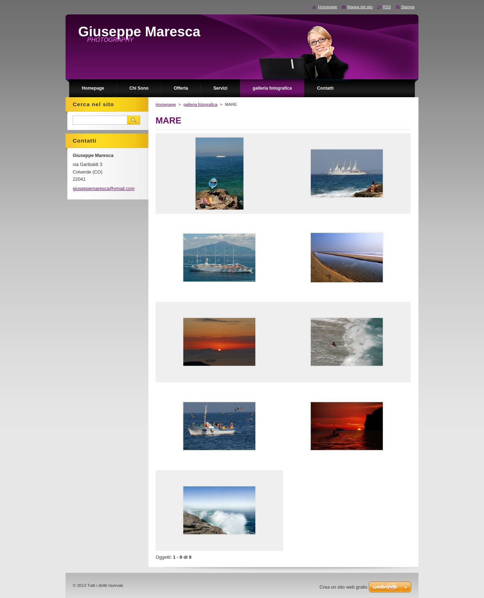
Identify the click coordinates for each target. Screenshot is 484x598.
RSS (387, 7)
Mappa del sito (360, 7)
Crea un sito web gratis (343, 587)
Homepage (166, 104)
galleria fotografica (200, 104)
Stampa (407, 7)
